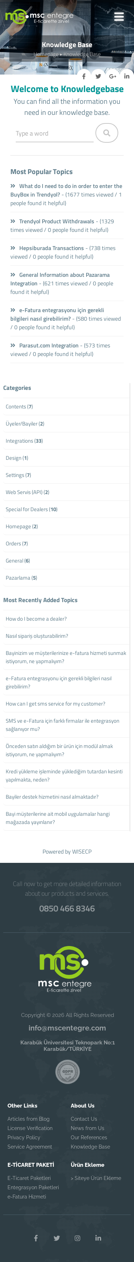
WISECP (81, 851)
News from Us (87, 1128)
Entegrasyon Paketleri (33, 1187)
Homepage (46, 54)
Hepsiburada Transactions (47, 248)
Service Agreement (30, 1147)
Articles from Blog (29, 1119)
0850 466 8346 (67, 908)
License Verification (30, 1128)
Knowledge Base (82, 54)
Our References (89, 1137)
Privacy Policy (24, 1137)
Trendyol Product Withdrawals (52, 221)
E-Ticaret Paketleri (29, 1178)
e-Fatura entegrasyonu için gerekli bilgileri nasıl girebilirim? (57, 314)
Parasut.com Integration (44, 345)
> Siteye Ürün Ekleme (96, 1178)
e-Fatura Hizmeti (27, 1197)
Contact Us (84, 1119)
